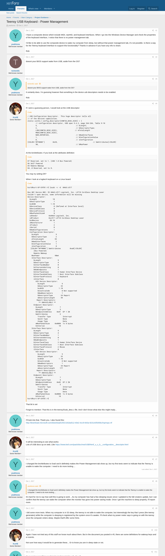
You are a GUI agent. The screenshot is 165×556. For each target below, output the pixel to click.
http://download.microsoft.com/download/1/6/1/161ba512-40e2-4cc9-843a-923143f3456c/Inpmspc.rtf (69, 423)
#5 (156, 416)
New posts (10, 13)
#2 (156, 57)
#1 (156, 30)
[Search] (153, 8)
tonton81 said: (33, 84)
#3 (156, 79)
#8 (156, 481)
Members (48, 8)
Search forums (21, 13)
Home (11, 8)
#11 (156, 552)
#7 (156, 459)
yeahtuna (11, 25)
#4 (156, 103)
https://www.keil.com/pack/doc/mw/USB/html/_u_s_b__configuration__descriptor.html (91, 444)
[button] (40, 8)
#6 (156, 437)
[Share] (153, 30)
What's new (33, 8)
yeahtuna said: (33, 486)
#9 (156, 508)
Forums (20, 8)
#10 (156, 530)
